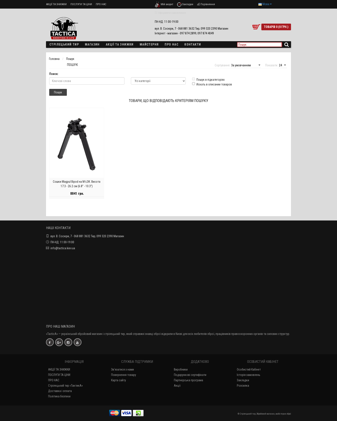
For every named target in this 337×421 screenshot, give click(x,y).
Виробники (181, 369)
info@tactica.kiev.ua (63, 248)
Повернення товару (123, 375)
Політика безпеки (59, 396)
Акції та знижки (120, 44)
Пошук (70, 59)
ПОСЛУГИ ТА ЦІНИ (81, 4)
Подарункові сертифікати (190, 375)
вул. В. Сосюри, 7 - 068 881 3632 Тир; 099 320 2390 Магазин (87, 236)
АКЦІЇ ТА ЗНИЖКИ (56, 4)
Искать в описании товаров (212, 84)
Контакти (192, 44)
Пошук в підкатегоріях (208, 79)
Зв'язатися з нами (122, 369)
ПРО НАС (101, 4)
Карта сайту (118, 380)
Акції (177, 385)
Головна (54, 59)
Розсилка (243, 385)
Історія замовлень (248, 375)
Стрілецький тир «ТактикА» (65, 385)
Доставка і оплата (60, 391)
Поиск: (53, 74)
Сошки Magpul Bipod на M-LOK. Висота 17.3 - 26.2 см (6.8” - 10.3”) (76, 186)
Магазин (92, 44)
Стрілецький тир (64, 44)
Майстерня (149, 44)
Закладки (243, 380)
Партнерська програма (188, 380)
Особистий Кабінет (249, 369)
